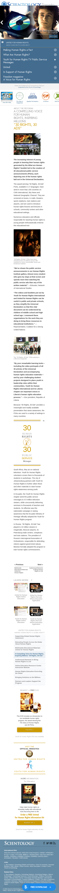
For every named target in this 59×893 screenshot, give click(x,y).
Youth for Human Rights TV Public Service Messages (25, 61)
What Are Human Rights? (16, 55)
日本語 (12, 854)
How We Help (7, 102)
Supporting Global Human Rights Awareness (27, 637)
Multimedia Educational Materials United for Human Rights (27, 649)
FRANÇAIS (49, 852)
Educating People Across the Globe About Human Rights (28, 643)
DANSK (42, 852)
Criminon (46, 96)
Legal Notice (20, 890)
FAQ (12, 866)
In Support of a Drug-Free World (41, 881)
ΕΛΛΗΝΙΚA (7, 858)
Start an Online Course (16, 877)
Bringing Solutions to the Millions (27, 677)
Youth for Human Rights (27, 882)
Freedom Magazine (28, 879)
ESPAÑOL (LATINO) (24, 856)
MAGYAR (50, 854)
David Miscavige (33, 876)
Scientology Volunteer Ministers (33, 877)
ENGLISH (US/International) (12, 852)
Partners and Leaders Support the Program (28, 682)
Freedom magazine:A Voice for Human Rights (16, 78)
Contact (44, 866)
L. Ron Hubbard (9, 864)
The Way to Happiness (19, 97)
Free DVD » (29, 730)
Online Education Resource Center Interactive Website (28, 666)
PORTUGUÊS (23, 858)
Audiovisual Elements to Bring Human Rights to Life (26, 660)
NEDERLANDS (34, 854)
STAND (37, 879)
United (6, 67)
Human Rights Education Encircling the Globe (28, 672)
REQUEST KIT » (29, 822)
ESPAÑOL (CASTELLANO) (39, 856)
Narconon (14, 881)
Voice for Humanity (41, 864)
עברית (6, 855)
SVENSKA (13, 856)
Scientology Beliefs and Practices (25, 864)
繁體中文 (25, 854)
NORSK (6, 856)
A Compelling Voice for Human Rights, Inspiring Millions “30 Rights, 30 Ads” (29, 655)
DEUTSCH (43, 854)
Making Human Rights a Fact (18, 50)
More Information (35, 866)
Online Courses (24, 866)
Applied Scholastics (32, 96)
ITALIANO (15, 858)
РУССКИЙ (19, 854)
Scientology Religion (41, 874)
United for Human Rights (11, 882)
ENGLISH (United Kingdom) (30, 852)
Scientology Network (28, 874)
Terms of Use (12, 890)
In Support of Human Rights (17, 72)
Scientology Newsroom (20, 876)
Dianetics (17, 874)
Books (16, 866)
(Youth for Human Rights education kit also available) (29, 830)
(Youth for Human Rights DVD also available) (29, 736)
